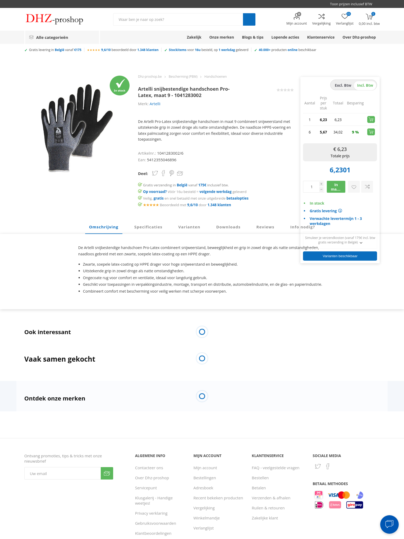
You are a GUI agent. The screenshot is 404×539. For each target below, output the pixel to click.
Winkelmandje (207, 517)
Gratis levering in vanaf (55, 50)
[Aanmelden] (62, 473)
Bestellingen (205, 477)
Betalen (259, 487)
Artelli (155, 103)
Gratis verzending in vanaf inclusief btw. (186, 185)
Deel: (143, 173)
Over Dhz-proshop (152, 477)
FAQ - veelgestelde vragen (275, 467)
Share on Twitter (155, 173)
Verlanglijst (204, 528)
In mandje (338, 186)
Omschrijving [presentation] (103, 226)
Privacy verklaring (151, 513)
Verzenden (107, 473)
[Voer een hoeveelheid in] (311, 187)
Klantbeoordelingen (153, 533)
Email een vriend (180, 174)
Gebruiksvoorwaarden (155, 523)
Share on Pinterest (172, 173)
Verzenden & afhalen (271, 497)
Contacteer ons (149, 467)
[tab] (103, 227)
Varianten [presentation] (189, 226)
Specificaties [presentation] (148, 226)
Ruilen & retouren (268, 507)
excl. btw (343, 85)
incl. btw (365, 85)
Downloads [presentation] (228, 226)
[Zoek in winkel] (178, 19)
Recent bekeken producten (218, 497)
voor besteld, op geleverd (209, 50)
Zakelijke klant (265, 517)
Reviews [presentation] (265, 226)
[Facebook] (328, 466)
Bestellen (260, 477)
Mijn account (296, 23)
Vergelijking (321, 23)
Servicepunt (146, 487)
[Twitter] (318, 466)
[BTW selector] (353, 4)
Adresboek (203, 487)
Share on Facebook (163, 173)
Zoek (249, 19)
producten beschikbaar (287, 50)
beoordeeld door (130, 50)
